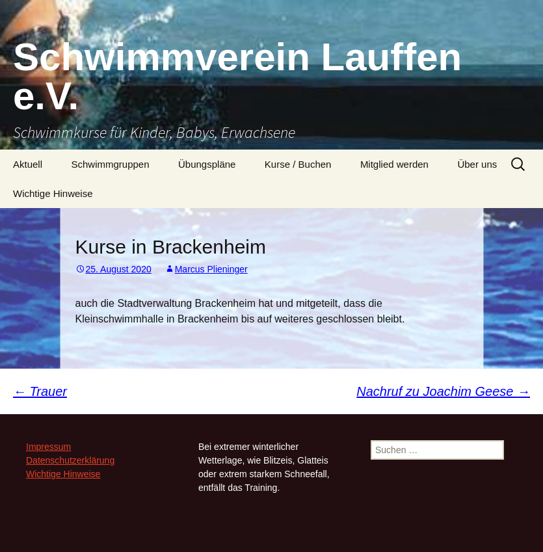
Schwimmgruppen (110, 164)
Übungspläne (206, 164)
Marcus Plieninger (211, 269)
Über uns (477, 164)
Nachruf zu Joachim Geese (443, 391)
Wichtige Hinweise (53, 193)
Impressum (48, 446)
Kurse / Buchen (298, 164)
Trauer (40, 391)
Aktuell (27, 164)
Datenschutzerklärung (70, 460)
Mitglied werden (394, 164)
